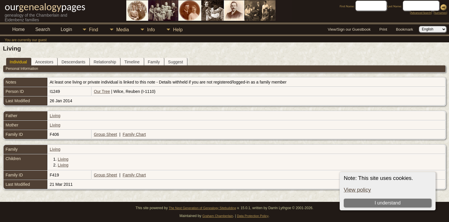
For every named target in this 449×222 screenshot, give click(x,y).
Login (66, 29)
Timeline (131, 62)
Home (18, 29)
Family (154, 62)
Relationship (105, 62)
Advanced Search (421, 13)
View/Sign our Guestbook (349, 29)
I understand (387, 202)
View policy (357, 190)
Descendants (73, 62)
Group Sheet (105, 134)
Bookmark (404, 29)
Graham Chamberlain (217, 216)
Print (383, 29)
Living (55, 115)
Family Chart (134, 134)
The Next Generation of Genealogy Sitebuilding (202, 208)
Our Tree (102, 91)
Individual (18, 62)
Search (42, 29)
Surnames (440, 13)
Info (151, 29)
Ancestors (44, 62)
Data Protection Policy (252, 216)
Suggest (175, 62)
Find (93, 29)
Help (178, 29)
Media (122, 29)
